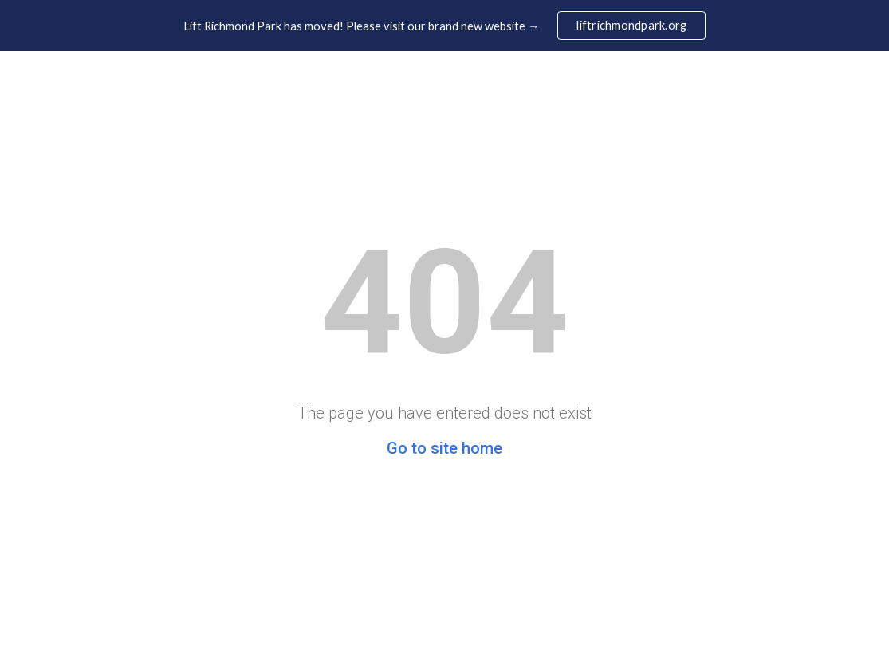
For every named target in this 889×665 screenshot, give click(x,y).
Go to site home (444, 448)
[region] (444, 25)
